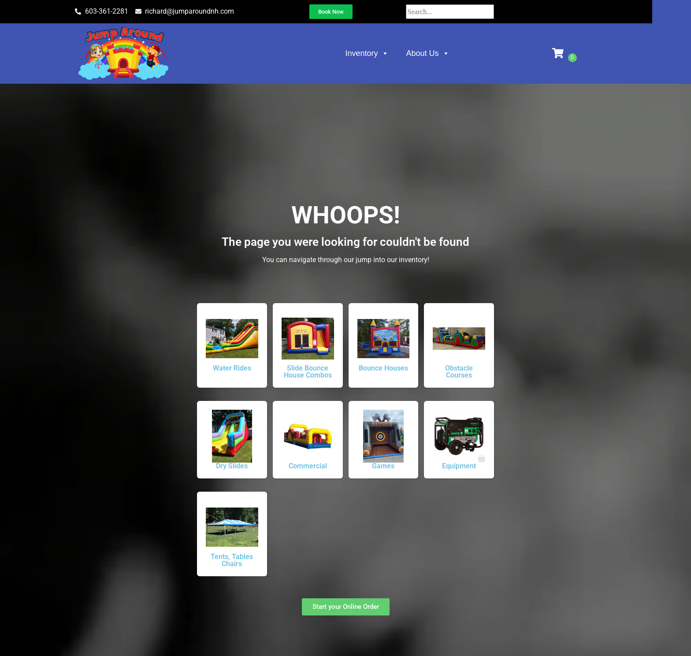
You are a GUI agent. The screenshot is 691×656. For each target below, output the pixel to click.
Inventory (386, 53)
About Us (447, 53)
